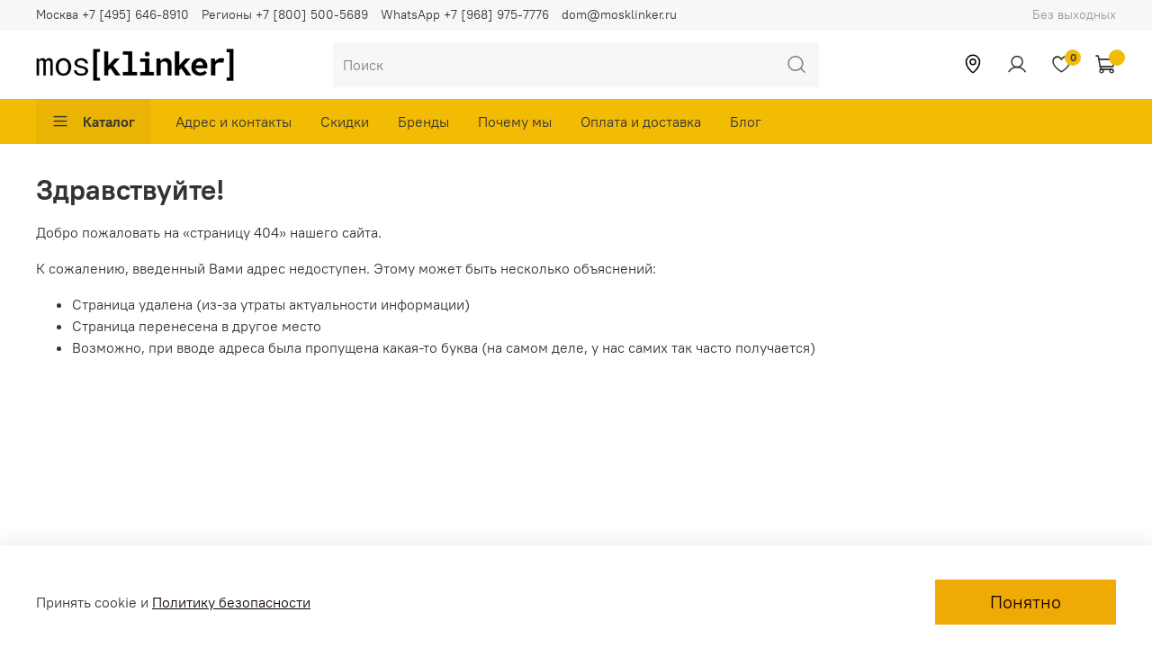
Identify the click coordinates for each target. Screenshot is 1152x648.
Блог (745, 121)
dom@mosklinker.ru (619, 14)
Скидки (344, 121)
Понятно (1025, 601)
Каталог (93, 121)
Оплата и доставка (640, 121)
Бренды (423, 121)
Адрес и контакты (234, 121)
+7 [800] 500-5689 (312, 14)
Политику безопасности (231, 602)
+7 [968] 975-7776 (496, 14)
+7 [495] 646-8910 (135, 14)
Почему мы (515, 121)
